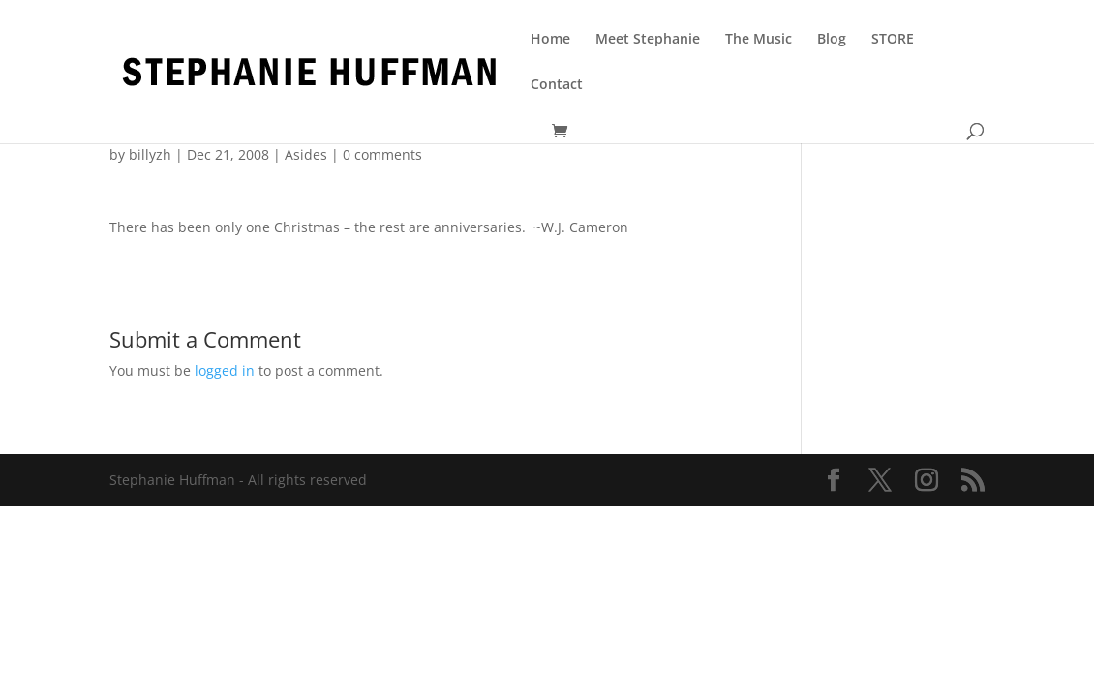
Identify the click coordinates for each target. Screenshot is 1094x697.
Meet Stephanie (647, 39)
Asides (306, 154)
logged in (225, 370)
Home (550, 39)
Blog (831, 39)
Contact (557, 85)
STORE (892, 39)
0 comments (382, 154)
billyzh (150, 154)
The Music (758, 39)
